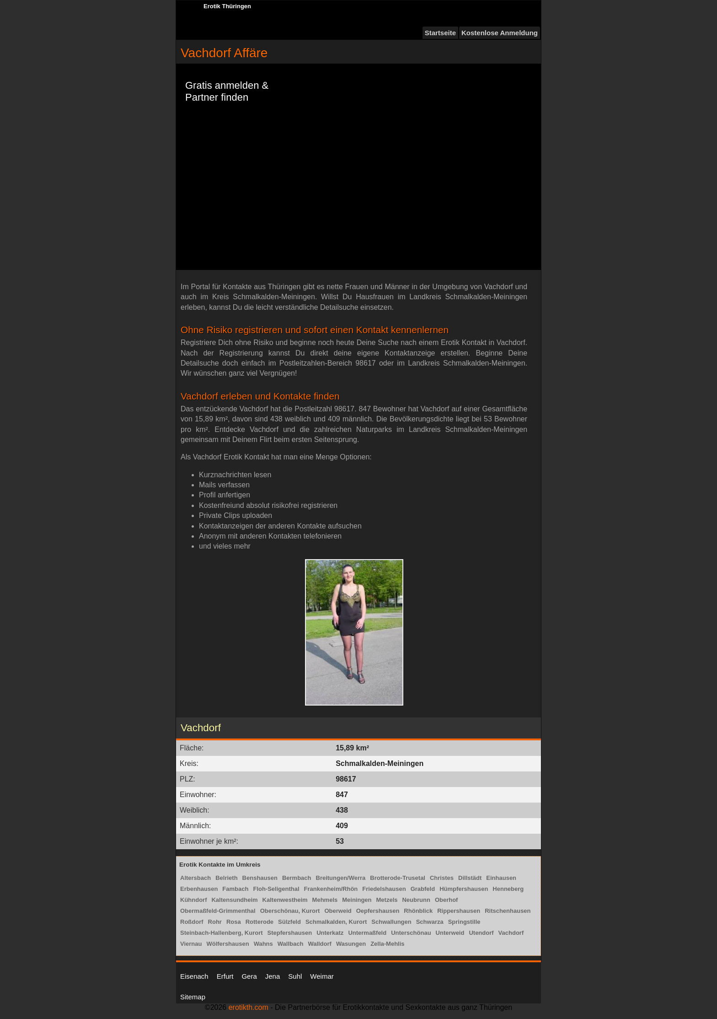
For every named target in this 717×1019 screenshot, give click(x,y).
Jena (272, 976)
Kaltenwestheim (285, 899)
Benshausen (260, 877)
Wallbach (291, 943)
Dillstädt (470, 877)
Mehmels (325, 899)
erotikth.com (248, 1007)
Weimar (321, 976)
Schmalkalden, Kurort (336, 921)
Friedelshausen (384, 888)
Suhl (295, 976)
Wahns (263, 943)
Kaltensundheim (234, 899)
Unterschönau (411, 932)
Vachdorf (511, 932)
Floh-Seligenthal (276, 888)
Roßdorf (191, 921)
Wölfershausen (227, 943)
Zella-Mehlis (387, 943)
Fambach (235, 888)
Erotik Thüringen (227, 6)
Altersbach (195, 877)
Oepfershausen (378, 910)
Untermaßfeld (367, 932)
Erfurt (225, 976)
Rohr (215, 921)
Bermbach (296, 877)
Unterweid (450, 932)
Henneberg (508, 888)
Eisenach (194, 976)
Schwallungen (391, 921)
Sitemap (192, 997)
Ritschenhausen (507, 910)
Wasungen (351, 943)
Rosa (233, 921)
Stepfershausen (290, 932)
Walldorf (320, 943)
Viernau (191, 943)
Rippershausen (458, 910)
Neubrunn (416, 899)
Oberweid (337, 910)
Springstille (464, 921)
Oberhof (446, 899)
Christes (442, 877)
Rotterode (259, 921)
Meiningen (356, 899)
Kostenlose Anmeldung (499, 33)
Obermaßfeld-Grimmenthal (218, 910)
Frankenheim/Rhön (331, 888)
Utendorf (481, 932)
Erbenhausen (199, 888)
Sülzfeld (289, 921)
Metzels (387, 899)
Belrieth (226, 877)
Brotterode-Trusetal (397, 877)
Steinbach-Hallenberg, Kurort (221, 932)
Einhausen (501, 877)
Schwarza (430, 921)
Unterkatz (329, 932)
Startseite (440, 33)
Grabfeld (423, 888)
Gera (249, 976)
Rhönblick (418, 910)
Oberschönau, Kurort (290, 910)
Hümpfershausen (463, 888)
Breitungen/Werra (341, 877)
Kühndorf (193, 899)
